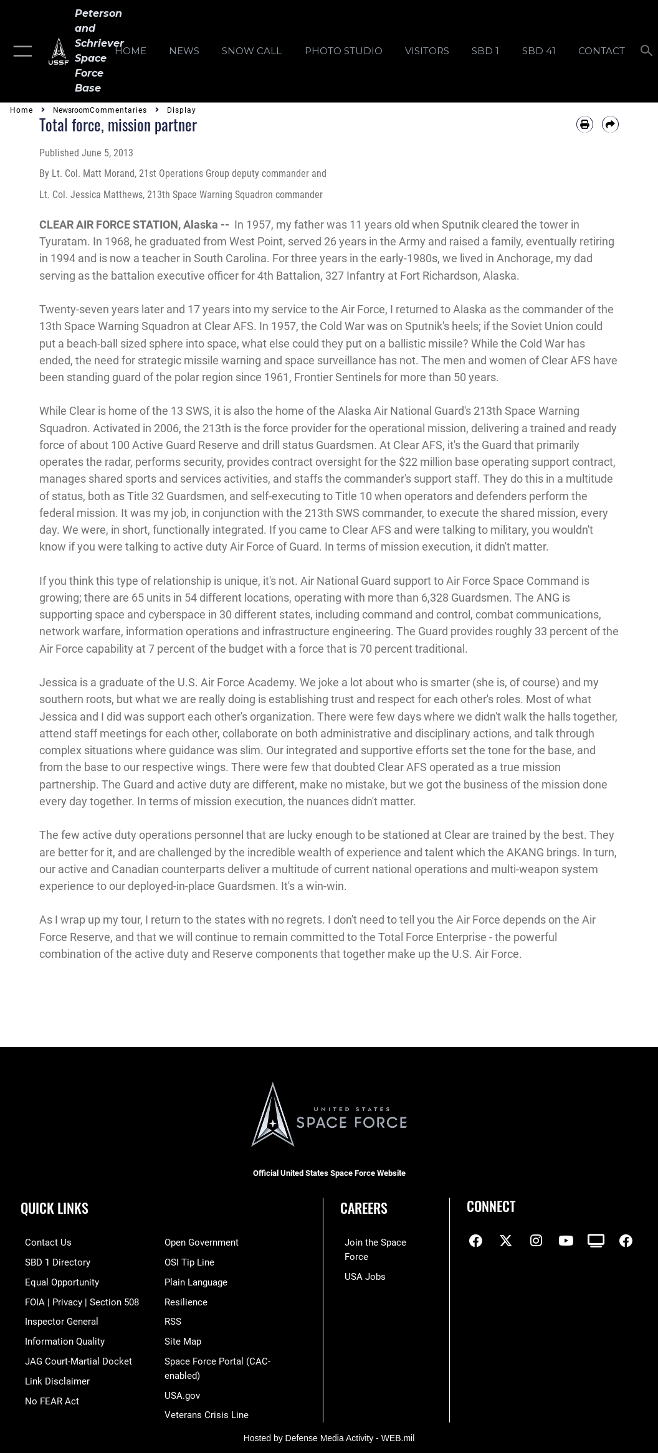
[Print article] (584, 124)
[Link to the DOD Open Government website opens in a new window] (201, 1242)
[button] (20, 51)
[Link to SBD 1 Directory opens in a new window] (53, 1261)
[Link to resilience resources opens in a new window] (185, 1300)
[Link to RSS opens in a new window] (172, 1318)
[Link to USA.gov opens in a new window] (182, 1390)
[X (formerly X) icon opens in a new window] (506, 1240)
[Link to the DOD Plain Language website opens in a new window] (195, 1281)
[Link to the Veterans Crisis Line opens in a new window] (206, 1409)
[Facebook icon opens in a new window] (476, 1240)
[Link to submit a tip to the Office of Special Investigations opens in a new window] (189, 1261)
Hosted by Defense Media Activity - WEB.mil (329, 1432)
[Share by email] (610, 124)
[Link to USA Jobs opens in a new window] (360, 1261)
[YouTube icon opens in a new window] (565, 1240)
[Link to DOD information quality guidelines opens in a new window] (60, 1338)
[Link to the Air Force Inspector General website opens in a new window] (57, 1318)
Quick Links (54, 1208)
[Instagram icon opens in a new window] (536, 1240)
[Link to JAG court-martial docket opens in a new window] (74, 1357)
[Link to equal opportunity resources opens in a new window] (58, 1281)
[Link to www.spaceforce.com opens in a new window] (384, 1242)
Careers (364, 1208)
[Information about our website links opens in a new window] (53, 1376)
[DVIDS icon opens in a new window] (596, 1240)
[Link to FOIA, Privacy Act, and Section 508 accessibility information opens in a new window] (78, 1300)
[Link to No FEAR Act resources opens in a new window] (48, 1396)
